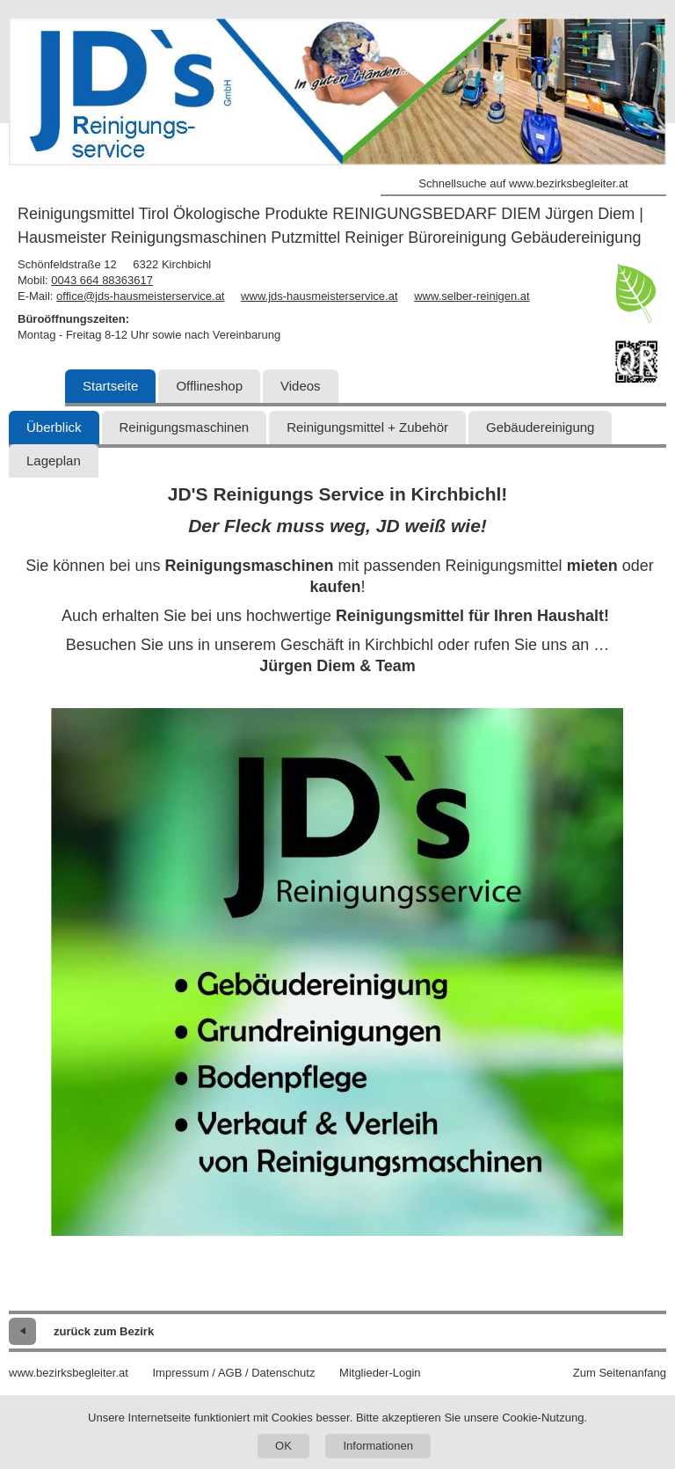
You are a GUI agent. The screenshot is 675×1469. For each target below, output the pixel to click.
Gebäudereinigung (540, 427)
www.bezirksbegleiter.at (68, 1372)
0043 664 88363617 (102, 280)
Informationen (378, 1445)
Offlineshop (209, 385)
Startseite (110, 385)
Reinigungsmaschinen (185, 427)
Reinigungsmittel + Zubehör (367, 427)
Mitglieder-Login (380, 1372)
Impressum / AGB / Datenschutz (233, 1372)
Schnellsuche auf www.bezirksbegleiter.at (523, 183)
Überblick (54, 427)
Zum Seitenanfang (619, 1372)
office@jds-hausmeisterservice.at (140, 296)
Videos (300, 385)
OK (283, 1445)
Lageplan (53, 460)
